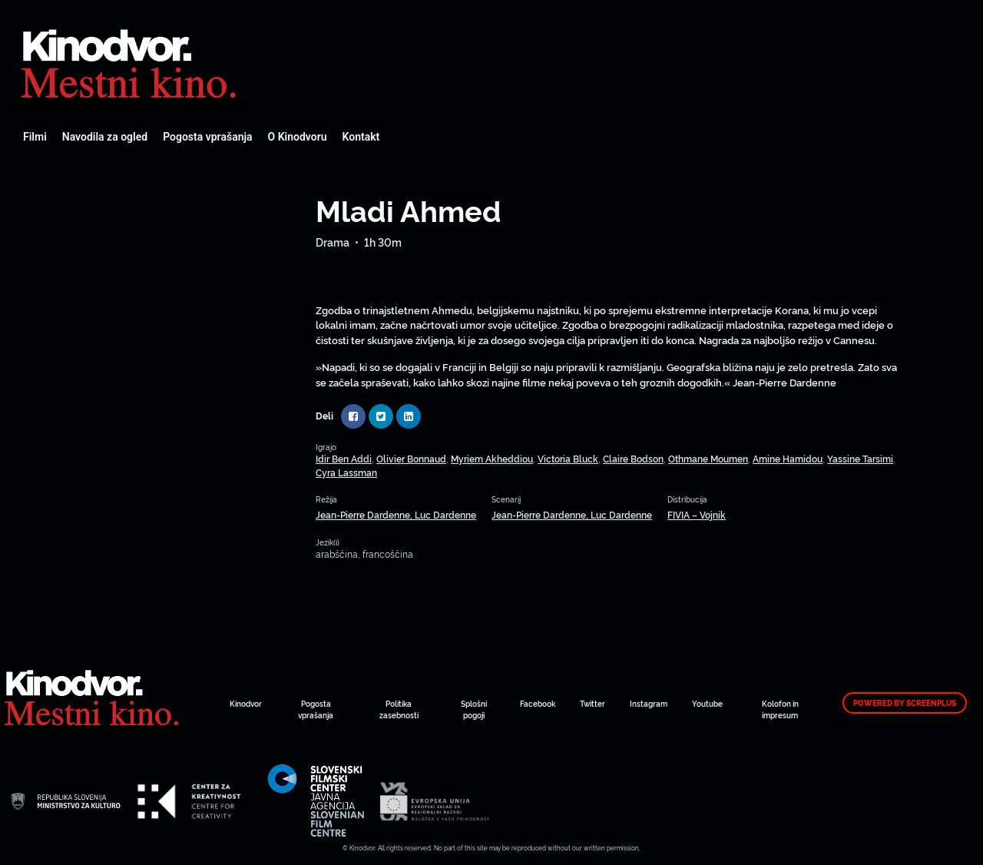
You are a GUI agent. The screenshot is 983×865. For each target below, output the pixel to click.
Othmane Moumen (708, 458)
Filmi (35, 137)
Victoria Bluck (568, 458)
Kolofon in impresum (780, 709)
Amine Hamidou (787, 458)
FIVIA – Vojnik (696, 514)
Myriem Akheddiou (492, 458)
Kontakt (361, 137)
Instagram (648, 703)
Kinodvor (246, 703)
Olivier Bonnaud (411, 458)
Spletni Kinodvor (130, 61)
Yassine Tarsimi (860, 458)
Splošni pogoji (474, 709)
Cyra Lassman (346, 472)
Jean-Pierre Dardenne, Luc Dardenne (396, 514)
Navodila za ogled (104, 137)
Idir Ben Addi (344, 458)
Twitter (592, 703)
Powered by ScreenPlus (904, 703)
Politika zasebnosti (399, 709)
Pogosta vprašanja (207, 137)
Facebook (537, 703)
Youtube (707, 703)
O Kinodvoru (297, 137)
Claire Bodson (633, 458)
